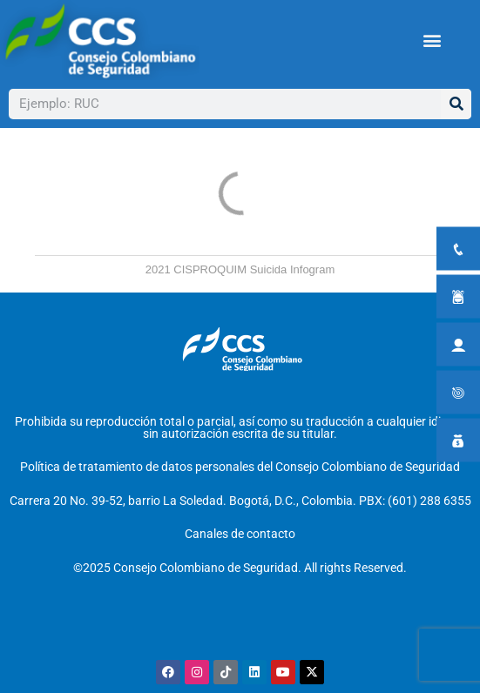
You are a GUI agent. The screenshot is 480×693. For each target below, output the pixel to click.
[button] (431, 39)
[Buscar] (456, 104)
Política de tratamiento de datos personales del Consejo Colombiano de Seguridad (240, 467)
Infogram (312, 269)
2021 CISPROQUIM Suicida (216, 269)
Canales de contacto (240, 534)
